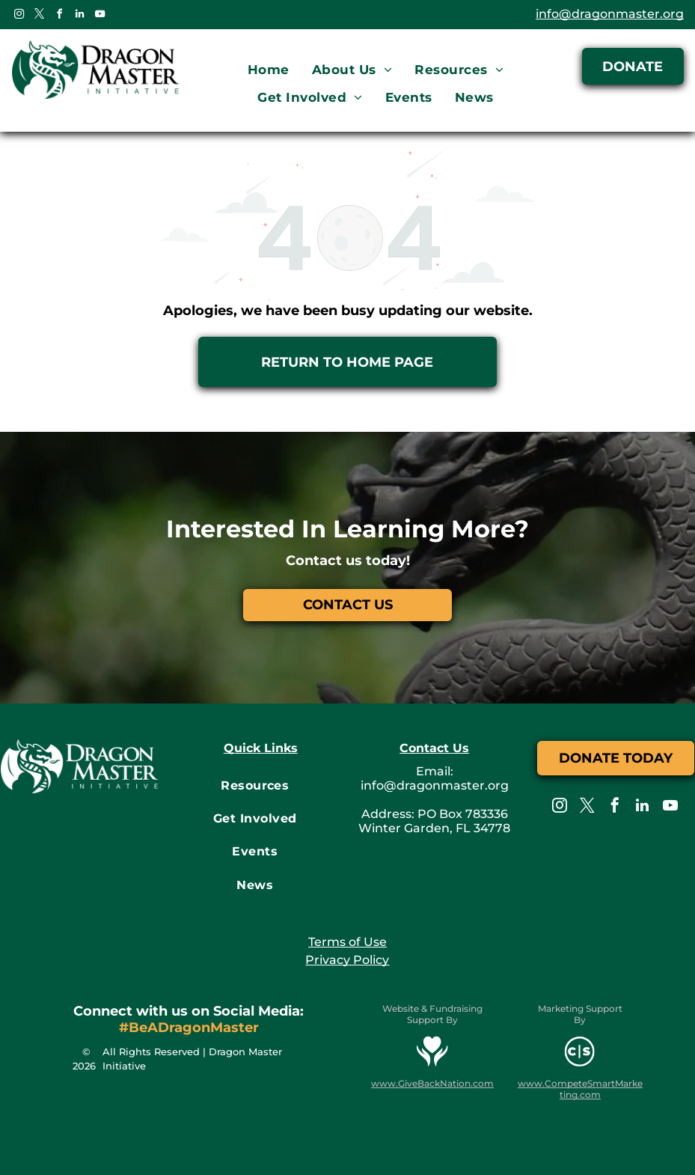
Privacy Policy (347, 960)
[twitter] (38, 16)
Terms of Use (347, 942)
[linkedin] (79, 16)
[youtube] (99, 16)
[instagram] (18, 16)
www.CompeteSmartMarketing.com (580, 1089)
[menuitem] (268, 70)
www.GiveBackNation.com (432, 1083)
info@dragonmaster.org (610, 14)
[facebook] (59, 16)
